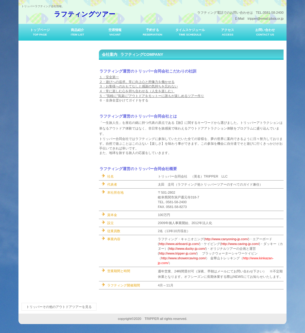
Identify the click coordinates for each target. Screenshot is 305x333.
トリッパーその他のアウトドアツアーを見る (59, 307)
